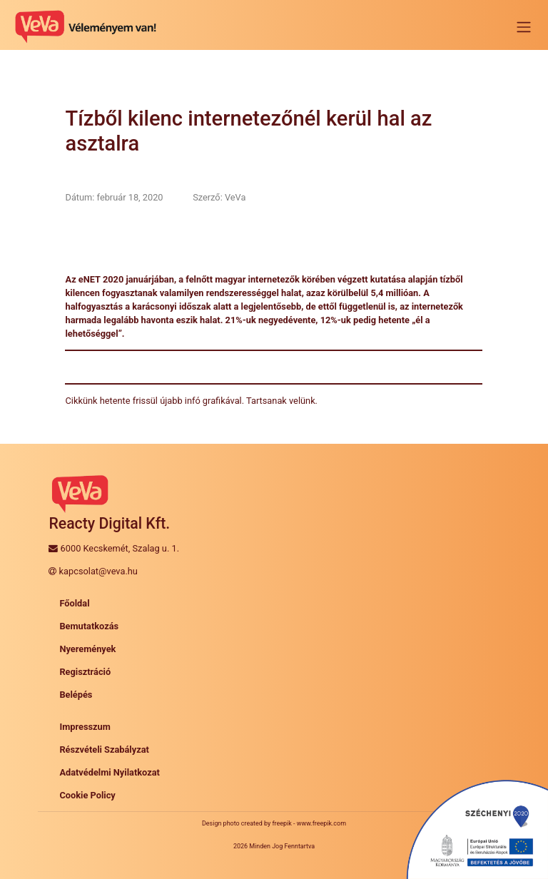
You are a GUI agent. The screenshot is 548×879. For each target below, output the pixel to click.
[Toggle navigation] (523, 27)
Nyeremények (87, 649)
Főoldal (74, 603)
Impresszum (84, 726)
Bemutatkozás (88, 626)
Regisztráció (85, 671)
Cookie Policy (87, 795)
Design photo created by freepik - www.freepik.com (274, 823)
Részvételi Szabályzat (104, 749)
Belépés (75, 694)
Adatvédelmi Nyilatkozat (109, 772)
